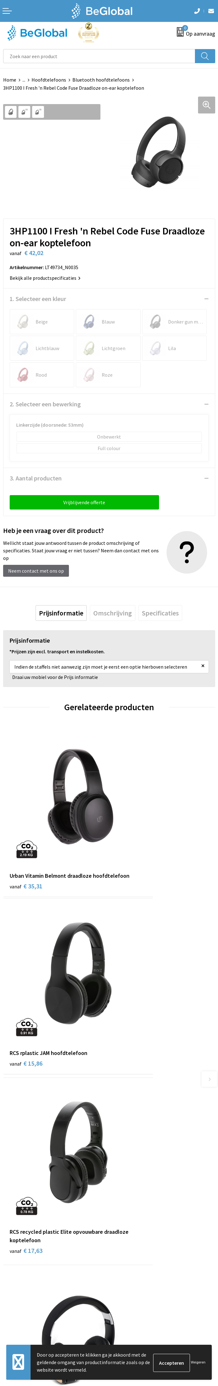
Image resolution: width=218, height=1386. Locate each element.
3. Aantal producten (36, 478)
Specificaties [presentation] (160, 613)
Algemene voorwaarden (28, 1225)
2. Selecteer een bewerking (45, 404)
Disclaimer (14, 1253)
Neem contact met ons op (36, 571)
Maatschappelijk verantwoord (144, 1108)
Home (9, 80)
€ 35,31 (26, 850)
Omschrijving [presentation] (112, 613)
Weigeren (198, 1362)
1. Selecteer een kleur (38, 299)
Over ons (121, 1099)
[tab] (61, 613)
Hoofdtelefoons (48, 80)
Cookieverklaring (21, 1234)
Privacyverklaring (21, 1243)
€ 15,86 (132, 842)
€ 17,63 (26, 993)
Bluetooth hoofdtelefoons (101, 80)
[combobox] (99, 56)
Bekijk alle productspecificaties (45, 278)
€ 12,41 (132, 985)
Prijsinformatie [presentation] (61, 613)
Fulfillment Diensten (134, 1118)
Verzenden (199, 1307)
